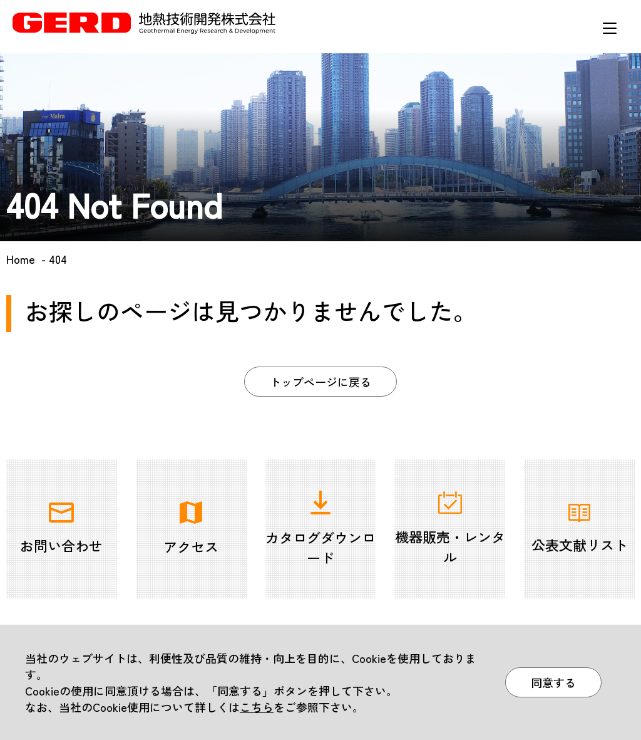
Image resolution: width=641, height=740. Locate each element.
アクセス (190, 528)
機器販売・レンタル (450, 528)
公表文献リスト (579, 529)
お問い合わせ (61, 529)
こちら (257, 707)
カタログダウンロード (320, 529)
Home (20, 259)
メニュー (609, 28)
